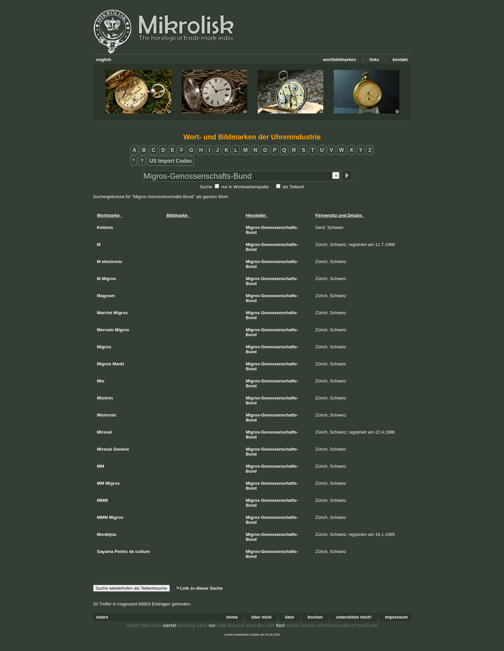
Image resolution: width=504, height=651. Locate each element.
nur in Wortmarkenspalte (245, 186)
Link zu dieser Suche (199, 588)
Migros (253, 278)
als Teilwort (293, 186)
